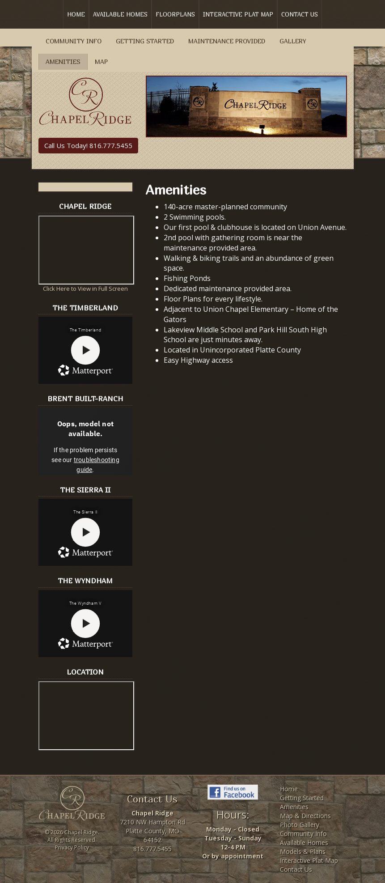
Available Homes (120, 14)
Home (76, 14)
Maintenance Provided (226, 41)
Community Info (74, 41)
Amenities (63, 61)
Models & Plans (303, 851)
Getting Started (145, 41)
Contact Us (299, 14)
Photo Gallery (299, 824)
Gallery (292, 41)
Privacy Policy (72, 847)
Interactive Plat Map (238, 14)
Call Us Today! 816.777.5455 (88, 145)
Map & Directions (305, 815)
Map (101, 61)
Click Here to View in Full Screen (85, 288)
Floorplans (175, 14)
